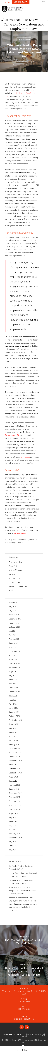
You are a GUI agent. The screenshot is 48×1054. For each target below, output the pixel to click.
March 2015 (13, 845)
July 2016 (12, 817)
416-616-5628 (24, 1001)
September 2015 (15, 837)
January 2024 (14, 643)
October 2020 (14, 716)
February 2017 (14, 797)
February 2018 (14, 785)
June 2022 (13, 679)
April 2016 (13, 829)
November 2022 (15, 659)
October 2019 (14, 756)
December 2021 (15, 692)
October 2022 (14, 663)
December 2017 (15, 793)
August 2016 (13, 813)
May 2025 (12, 610)
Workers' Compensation (18, 586)
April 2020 (13, 736)
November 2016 (15, 805)
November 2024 (15, 623)
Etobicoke (30, 1034)
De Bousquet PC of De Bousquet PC (25, 62)
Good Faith (13, 566)
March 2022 (13, 687)
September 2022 (15, 667)
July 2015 (12, 841)
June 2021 (13, 696)
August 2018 (13, 777)
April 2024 (13, 635)
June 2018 (13, 781)
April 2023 (13, 655)
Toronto (23, 1034)
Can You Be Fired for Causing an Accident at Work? (21, 867)
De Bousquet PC (15, 1040)
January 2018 (14, 789)
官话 (11, 590)
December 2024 (15, 619)
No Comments (30, 65)
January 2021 (14, 712)
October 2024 (14, 627)
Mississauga (39, 1034)
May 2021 (12, 700)
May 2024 (12, 631)
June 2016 (13, 821)
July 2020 (12, 728)
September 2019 (15, 760)
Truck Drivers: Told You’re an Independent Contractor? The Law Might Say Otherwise (22, 890)
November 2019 (15, 752)
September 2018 (15, 773)
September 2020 (15, 720)
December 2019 (15, 748)
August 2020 (13, 724)
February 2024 (14, 639)
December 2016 (15, 801)
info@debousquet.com (24, 1018)
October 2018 (14, 768)
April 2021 (13, 704)
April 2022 (13, 683)
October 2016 (14, 809)
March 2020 (13, 740)
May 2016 (12, 825)
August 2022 (13, 671)
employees (25, 457)
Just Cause (13, 574)
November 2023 (15, 647)
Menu (5, 2)
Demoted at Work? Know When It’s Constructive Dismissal (22, 882)
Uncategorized (14, 582)
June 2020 (13, 732)
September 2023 (15, 651)
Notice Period (14, 578)
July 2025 (12, 606)
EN (43, 1)
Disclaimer (39, 1040)
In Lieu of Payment (16, 570)
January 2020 (14, 744)
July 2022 (12, 675)
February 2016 (14, 833)
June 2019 (13, 764)
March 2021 (13, 708)
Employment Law (24, 39)
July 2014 (12, 850)
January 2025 (14, 615)
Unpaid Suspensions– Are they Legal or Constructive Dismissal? (24, 874)
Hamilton (24, 1037)
